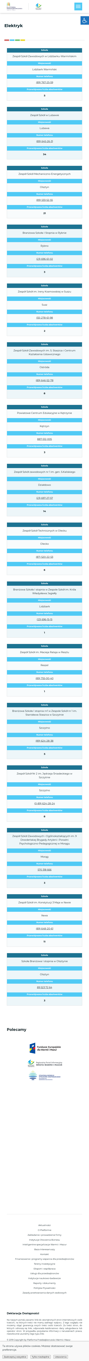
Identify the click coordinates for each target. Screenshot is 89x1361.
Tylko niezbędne (40, 1356)
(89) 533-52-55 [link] (44, 200)
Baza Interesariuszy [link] (44, 1249)
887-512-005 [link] (44, 439)
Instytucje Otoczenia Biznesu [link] (44, 1239)
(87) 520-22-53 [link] (44, 556)
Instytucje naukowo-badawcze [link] (44, 1278)
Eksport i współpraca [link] (45, 1268)
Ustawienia (61, 1356)
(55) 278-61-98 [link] (44, 317)
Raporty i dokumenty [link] (44, 1283)
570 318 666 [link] (44, 869)
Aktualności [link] (44, 1225)
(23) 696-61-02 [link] (44, 258)
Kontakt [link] (44, 1254)
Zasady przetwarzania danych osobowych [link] (45, 1292)
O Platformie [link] (44, 1230)
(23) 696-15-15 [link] (44, 619)
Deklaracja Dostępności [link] (23, 1313)
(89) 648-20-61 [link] (44, 928)
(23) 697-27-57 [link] (44, 498)
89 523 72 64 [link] (44, 987)
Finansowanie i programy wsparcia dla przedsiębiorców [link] (44, 1259)
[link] (85, 20)
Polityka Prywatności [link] (45, 1288)
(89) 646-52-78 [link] (44, 380)
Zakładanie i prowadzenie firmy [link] (44, 1235)
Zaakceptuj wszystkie (15, 1356)
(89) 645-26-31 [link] (44, 141)
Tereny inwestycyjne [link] (44, 1263)
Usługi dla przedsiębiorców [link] (44, 1273)
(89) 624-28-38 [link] (44, 740)
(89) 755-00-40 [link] (44, 678)
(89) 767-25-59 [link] (44, 82)
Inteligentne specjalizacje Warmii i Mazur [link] (45, 1244)
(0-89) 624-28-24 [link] (44, 803)
